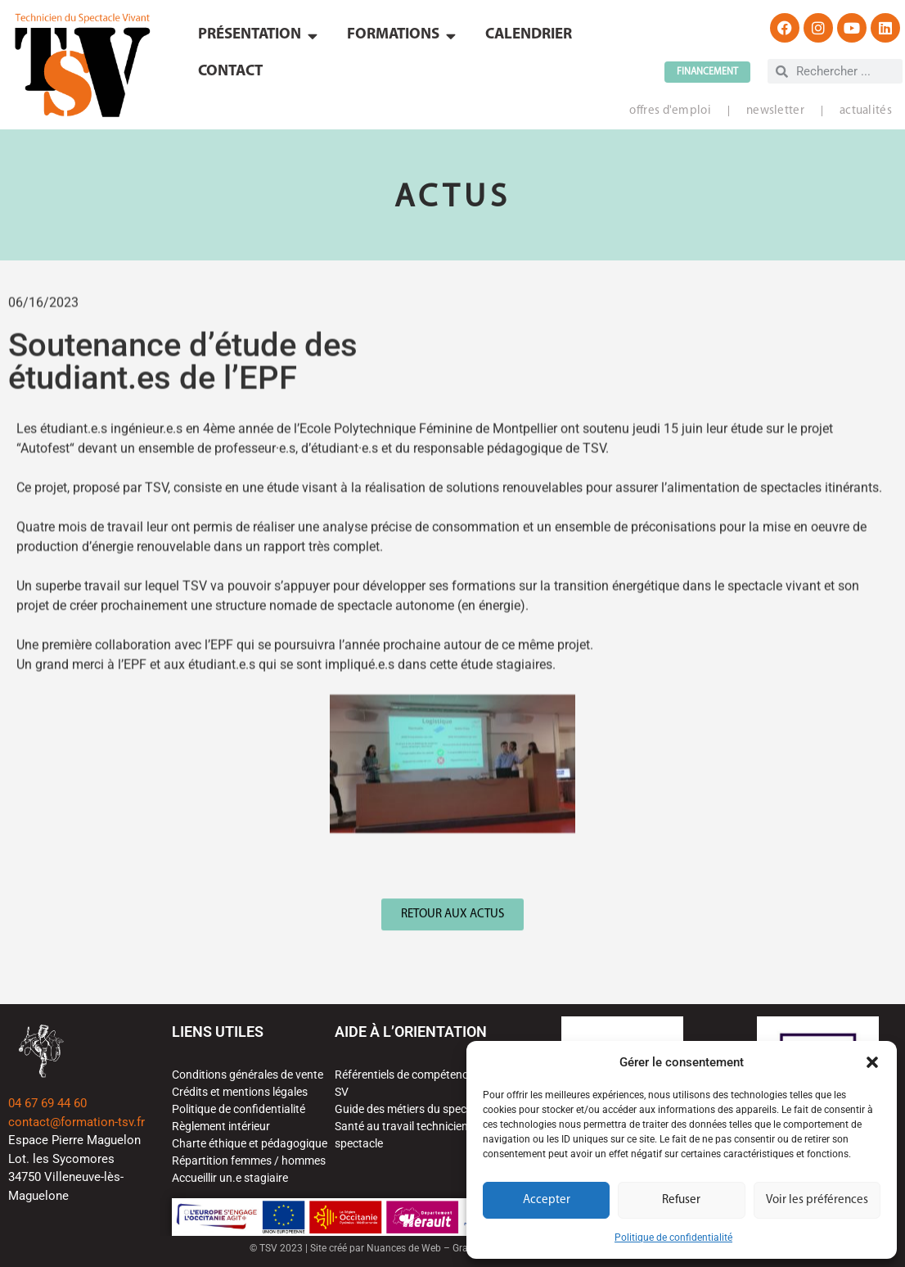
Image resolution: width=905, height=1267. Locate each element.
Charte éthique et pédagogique (249, 1143)
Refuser (681, 1200)
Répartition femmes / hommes (249, 1160)
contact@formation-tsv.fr (76, 1122)
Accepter (546, 1200)
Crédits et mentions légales (240, 1091)
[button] (872, 1062)
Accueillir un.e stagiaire (230, 1177)
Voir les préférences (817, 1200)
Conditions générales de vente (247, 1074)
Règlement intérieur (221, 1126)
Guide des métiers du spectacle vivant (430, 1108)
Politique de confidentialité (673, 1237)
